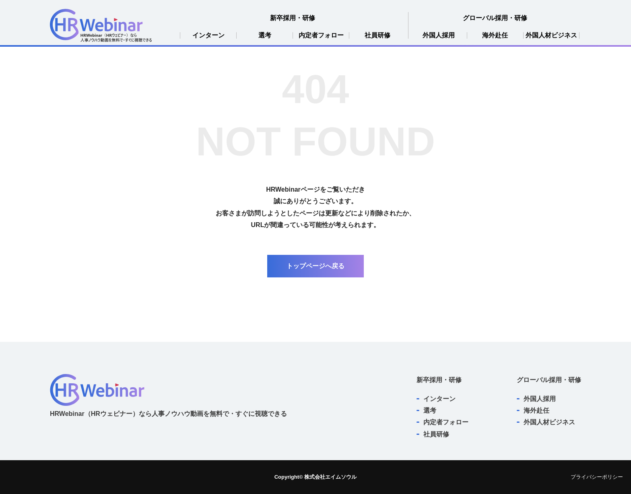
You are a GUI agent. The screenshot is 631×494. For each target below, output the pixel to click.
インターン (208, 35)
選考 (264, 35)
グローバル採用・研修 (495, 17)
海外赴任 (495, 35)
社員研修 (377, 35)
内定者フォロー (321, 35)
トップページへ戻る (315, 266)
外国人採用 (439, 35)
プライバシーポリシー (597, 477)
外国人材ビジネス (551, 35)
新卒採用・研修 (292, 17)
